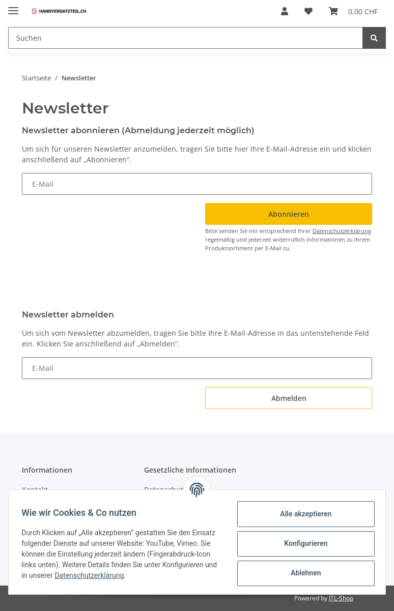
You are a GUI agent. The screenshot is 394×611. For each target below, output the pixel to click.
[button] (284, 11)
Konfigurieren (302, 543)
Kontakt (35, 489)
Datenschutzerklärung (342, 231)
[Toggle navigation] (13, 6)
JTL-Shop (341, 598)
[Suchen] (185, 38)
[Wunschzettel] (308, 11)
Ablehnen (302, 573)
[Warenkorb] (353, 11)
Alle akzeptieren (302, 514)
